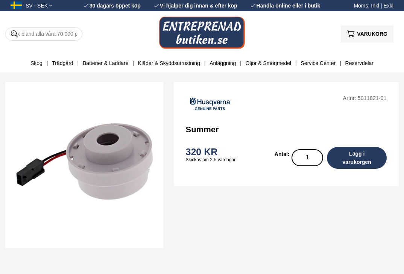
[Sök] (43, 34)
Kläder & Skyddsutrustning (169, 63)
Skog (36, 63)
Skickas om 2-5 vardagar (211, 159)
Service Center (318, 63)
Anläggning (223, 63)
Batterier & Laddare (105, 63)
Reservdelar (359, 63)
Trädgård (62, 63)
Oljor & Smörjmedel (268, 63)
